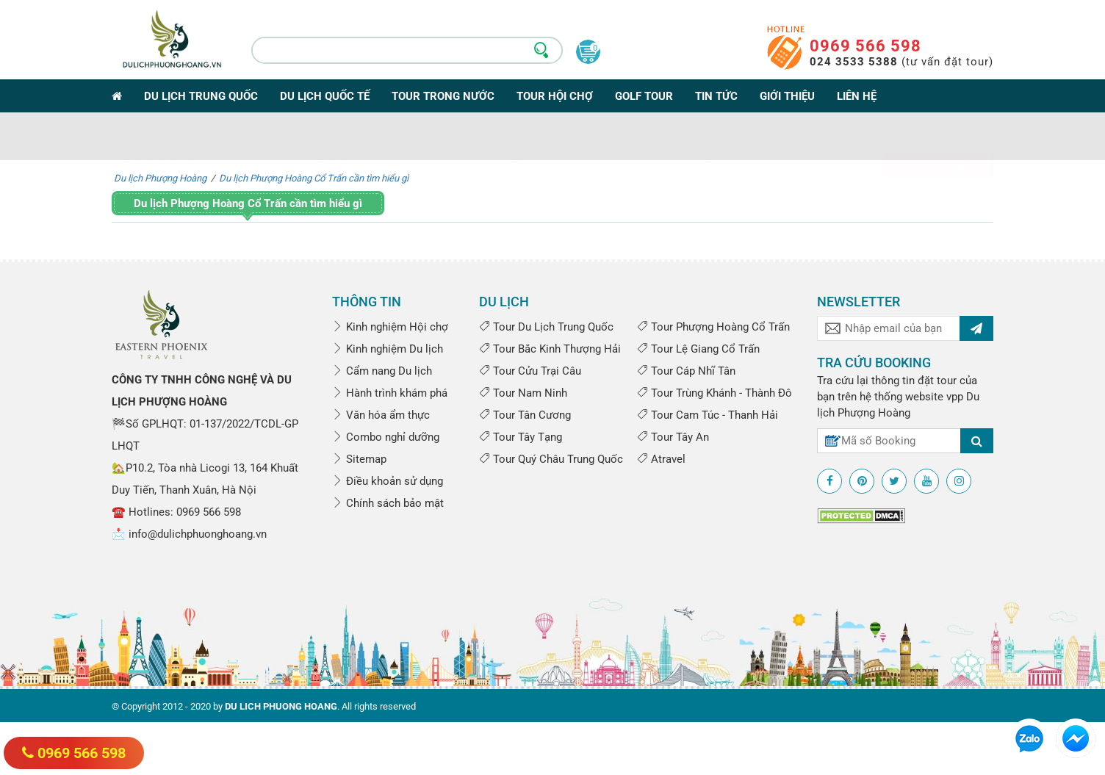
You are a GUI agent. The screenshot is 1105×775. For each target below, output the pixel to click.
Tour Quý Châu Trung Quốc (551, 459)
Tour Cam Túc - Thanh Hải (707, 415)
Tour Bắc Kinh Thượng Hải (550, 349)
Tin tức (716, 96)
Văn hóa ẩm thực (381, 415)
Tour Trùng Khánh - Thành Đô (714, 393)
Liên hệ (857, 96)
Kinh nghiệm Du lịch (387, 349)
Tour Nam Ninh (523, 393)
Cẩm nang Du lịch (382, 371)
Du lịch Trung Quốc (201, 96)
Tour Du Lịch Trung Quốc (546, 327)
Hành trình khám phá (389, 393)
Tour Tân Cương (525, 415)
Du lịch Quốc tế (325, 96)
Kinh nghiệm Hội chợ (390, 327)
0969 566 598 (865, 46)
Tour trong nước (443, 96)
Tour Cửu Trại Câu (530, 371)
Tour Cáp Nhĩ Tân (686, 371)
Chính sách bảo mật (388, 503)
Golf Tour (644, 96)
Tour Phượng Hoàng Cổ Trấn (713, 327)
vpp (954, 396)
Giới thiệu (787, 96)
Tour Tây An (673, 437)
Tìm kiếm (939, 143)
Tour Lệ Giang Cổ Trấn (698, 349)
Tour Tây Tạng (520, 437)
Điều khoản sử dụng (387, 481)
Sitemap (359, 459)
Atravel (661, 459)
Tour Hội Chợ (554, 96)
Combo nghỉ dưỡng (385, 437)
